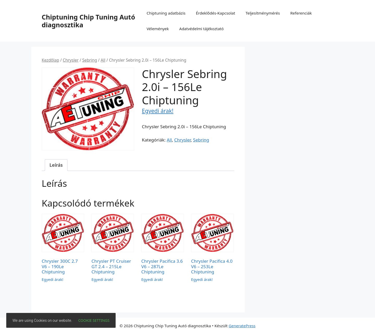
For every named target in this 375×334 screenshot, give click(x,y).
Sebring (89, 60)
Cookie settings (94, 320)
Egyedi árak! (157, 110)
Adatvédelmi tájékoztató (201, 28)
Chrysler (71, 60)
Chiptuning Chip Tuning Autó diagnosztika (88, 20)
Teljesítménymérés (263, 13)
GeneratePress (242, 325)
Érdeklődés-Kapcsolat (215, 13)
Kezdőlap (50, 60)
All (103, 60)
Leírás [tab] (56, 165)
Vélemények (158, 28)
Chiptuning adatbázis (166, 13)
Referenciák (301, 13)
